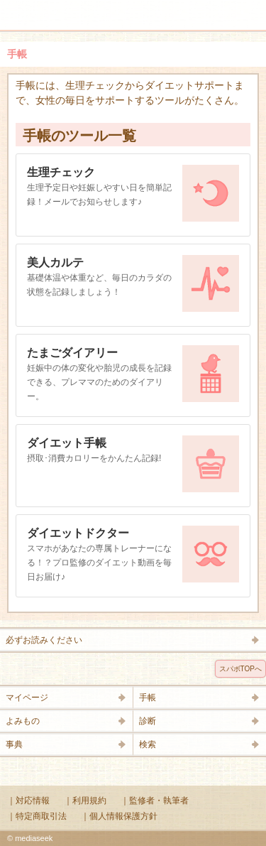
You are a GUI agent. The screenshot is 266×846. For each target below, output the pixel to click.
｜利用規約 (85, 801)
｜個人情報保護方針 (119, 816)
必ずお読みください (44, 640)
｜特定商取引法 (37, 816)
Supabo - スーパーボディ (136, 17)
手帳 (147, 698)
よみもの (23, 721)
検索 (211, 8)
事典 (14, 744)
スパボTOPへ (240, 669)
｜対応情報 (28, 801)
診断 (147, 721)
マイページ (27, 698)
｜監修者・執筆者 (155, 801)
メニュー (20, 8)
